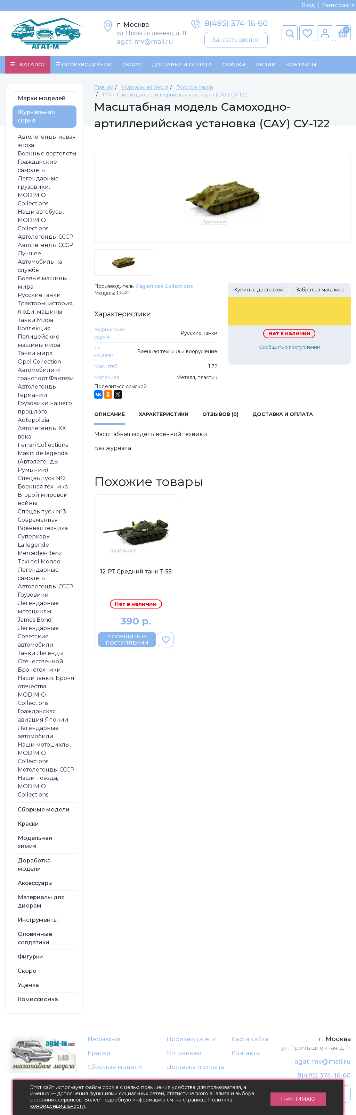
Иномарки (104, 1039)
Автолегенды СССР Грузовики (45, 590)
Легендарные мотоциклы (38, 607)
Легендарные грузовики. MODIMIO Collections (38, 191)
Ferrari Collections (43, 445)
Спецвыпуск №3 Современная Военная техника (43, 519)
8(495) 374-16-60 (236, 23)
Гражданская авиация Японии (43, 715)
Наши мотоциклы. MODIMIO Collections (44, 753)
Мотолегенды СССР (46, 769)
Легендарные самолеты (38, 574)
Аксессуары (35, 883)
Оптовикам (184, 1053)
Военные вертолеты (47, 153)
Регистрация (338, 5)
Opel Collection (39, 361)
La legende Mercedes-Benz (40, 549)
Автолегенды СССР (45, 236)
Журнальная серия (36, 116)
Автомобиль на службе (40, 265)
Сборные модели (44, 809)
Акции (266, 64)
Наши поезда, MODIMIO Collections (38, 786)
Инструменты (38, 920)
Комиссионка (38, 999)
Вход (308, 5)
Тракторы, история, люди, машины (46, 307)
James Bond (35, 619)
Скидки (233, 64)
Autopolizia (33, 420)
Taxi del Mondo (39, 561)
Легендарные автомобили (38, 732)
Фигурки (30, 956)
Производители (192, 1039)
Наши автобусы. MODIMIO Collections (41, 220)
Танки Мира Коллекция (35, 324)
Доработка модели (34, 864)
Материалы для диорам (41, 901)
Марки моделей (42, 98)
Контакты (301, 64)
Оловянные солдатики (35, 938)
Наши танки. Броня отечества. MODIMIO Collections (46, 690)
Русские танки (39, 295)
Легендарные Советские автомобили (38, 636)
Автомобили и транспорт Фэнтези (46, 374)
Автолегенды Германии (37, 390)
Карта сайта (250, 1039)
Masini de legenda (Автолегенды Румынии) (43, 461)
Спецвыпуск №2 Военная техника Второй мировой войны (43, 491)
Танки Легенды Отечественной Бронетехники (41, 661)
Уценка (28, 985)
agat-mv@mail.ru (145, 41)
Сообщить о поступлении (289, 347)
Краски (28, 823)
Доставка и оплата (195, 1067)
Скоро (131, 64)
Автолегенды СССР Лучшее (45, 249)
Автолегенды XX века (42, 432)
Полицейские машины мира (39, 340)
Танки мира (35, 353)
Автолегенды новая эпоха (47, 141)
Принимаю (298, 1098)
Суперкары (34, 536)
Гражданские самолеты (37, 166)
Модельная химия (35, 842)
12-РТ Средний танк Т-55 (135, 571)
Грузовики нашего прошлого (45, 407)
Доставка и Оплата (182, 64)
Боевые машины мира (42, 282)
